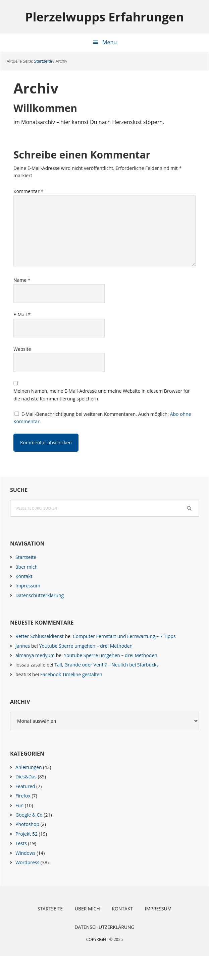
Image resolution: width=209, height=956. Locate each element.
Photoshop (27, 824)
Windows (25, 853)
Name (22, 280)
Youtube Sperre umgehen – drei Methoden (86, 646)
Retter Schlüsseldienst (39, 636)
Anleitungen (28, 767)
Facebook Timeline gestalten (71, 674)
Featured (25, 786)
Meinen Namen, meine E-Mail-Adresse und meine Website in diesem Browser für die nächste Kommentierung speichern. (101, 394)
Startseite (25, 557)
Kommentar (28, 191)
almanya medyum (35, 655)
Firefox (23, 795)
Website (22, 349)
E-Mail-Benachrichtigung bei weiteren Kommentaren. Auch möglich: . (102, 418)
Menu (109, 42)
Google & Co (29, 815)
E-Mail (22, 314)
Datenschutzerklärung (39, 595)
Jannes (22, 646)
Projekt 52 (26, 834)
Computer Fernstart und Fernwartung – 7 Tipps (124, 636)
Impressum (27, 585)
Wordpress (27, 862)
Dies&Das (26, 776)
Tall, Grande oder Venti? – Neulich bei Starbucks (106, 664)
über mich (26, 567)
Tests (21, 843)
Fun (19, 805)
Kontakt (24, 576)
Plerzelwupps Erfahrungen (104, 16)
